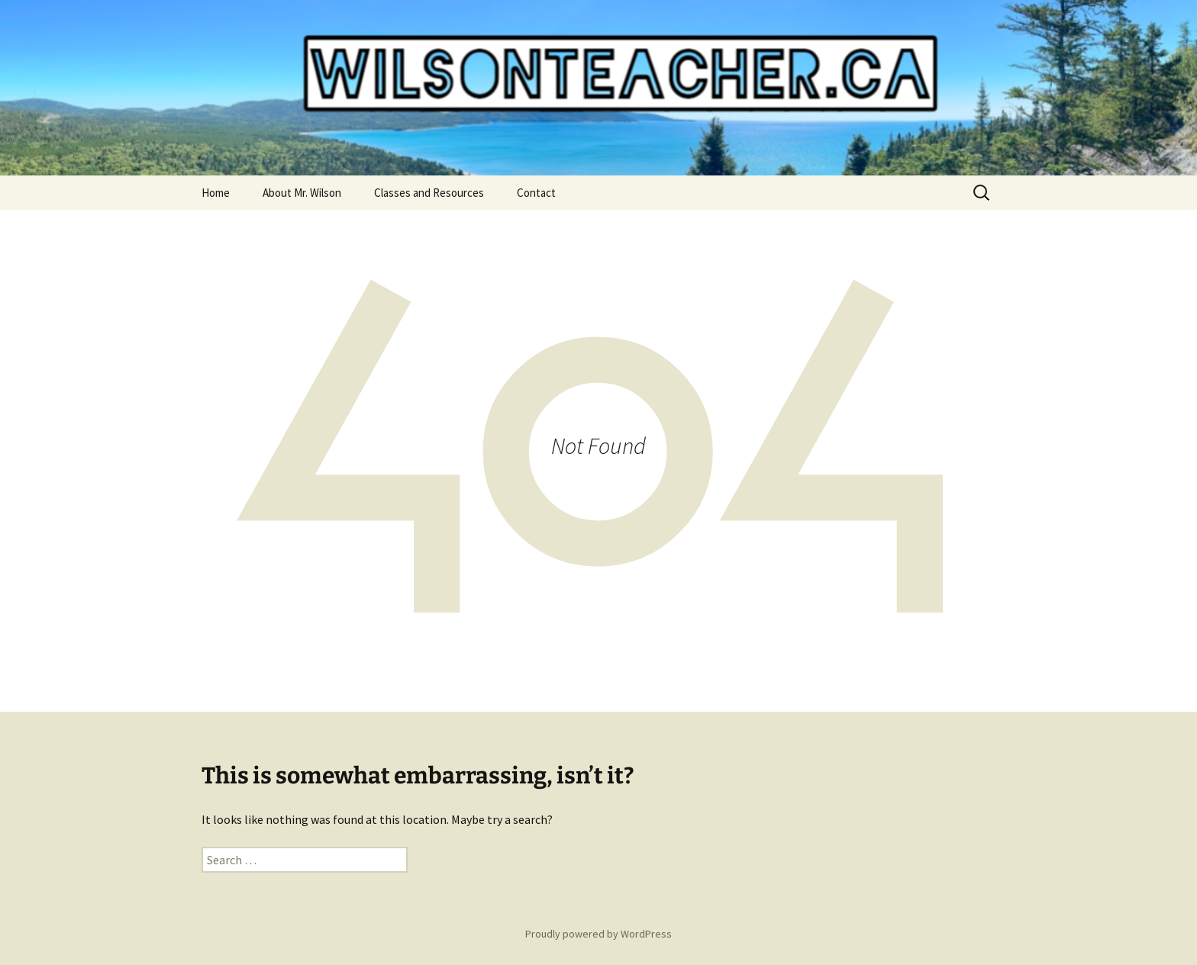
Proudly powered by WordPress (598, 934)
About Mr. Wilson (302, 192)
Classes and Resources (429, 192)
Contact (536, 192)
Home (216, 192)
